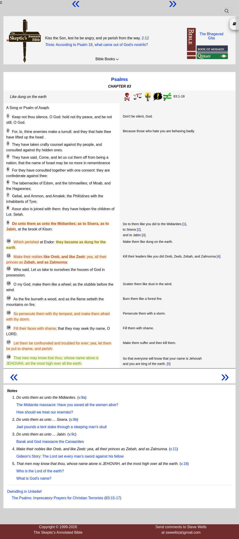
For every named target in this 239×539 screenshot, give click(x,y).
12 (8, 268)
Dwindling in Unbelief (24, 491)
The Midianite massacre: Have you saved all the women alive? (67, 405)
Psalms (119, 79)
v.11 (173, 449)
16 (8, 327)
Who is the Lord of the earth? (40, 471)
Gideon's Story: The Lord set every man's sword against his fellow (70, 456)
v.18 (184, 464)
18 (8, 356)
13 (8, 283)
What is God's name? (33, 478)
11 (8, 255)
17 (8, 342)
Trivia (49, 45)
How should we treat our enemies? (44, 412)
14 (8, 298)
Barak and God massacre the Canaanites (50, 442)
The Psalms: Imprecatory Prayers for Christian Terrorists (57, 498)
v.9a (81, 397)
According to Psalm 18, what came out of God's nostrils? (102, 45)
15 (8, 312)
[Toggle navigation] (227, 10)
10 (8, 241)
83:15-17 (113, 498)
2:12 (145, 38)
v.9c (72, 434)
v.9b (73, 419)
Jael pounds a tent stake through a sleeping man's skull (61, 427)
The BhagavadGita (211, 36)
